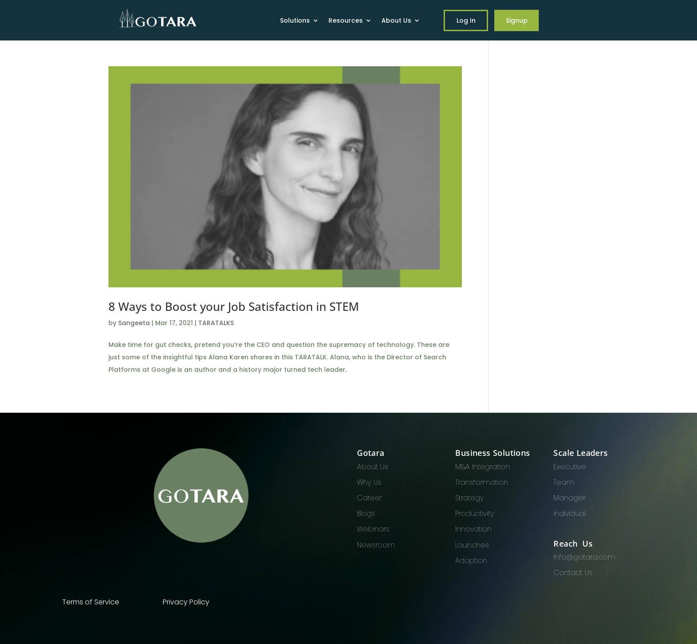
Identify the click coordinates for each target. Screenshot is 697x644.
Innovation (473, 529)
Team (563, 482)
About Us (396, 21)
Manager (569, 498)
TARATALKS (216, 322)
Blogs (366, 513)
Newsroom (376, 545)
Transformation (481, 482)
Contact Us (573, 573)
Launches (472, 545)
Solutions (295, 21)
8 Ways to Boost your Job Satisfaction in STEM (233, 306)
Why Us (369, 482)
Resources (345, 21)
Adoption (471, 560)
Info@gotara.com (584, 557)
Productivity (474, 513)
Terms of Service (90, 602)
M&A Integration (482, 467)
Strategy (469, 498)
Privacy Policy (186, 602)
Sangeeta (134, 322)
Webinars (373, 529)
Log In (466, 20)
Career (369, 498)
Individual (569, 513)
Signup (517, 20)
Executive (569, 467)
